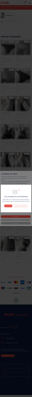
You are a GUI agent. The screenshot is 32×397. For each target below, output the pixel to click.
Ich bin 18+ (8, 206)
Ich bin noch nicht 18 (20, 206)
